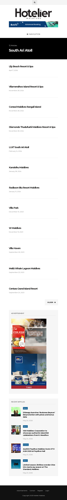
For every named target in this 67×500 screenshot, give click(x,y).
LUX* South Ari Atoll (19, 147)
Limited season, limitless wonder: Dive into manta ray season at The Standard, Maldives (39, 467)
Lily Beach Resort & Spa (21, 66)
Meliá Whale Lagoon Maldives (24, 268)
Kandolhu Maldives (19, 167)
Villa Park (13, 208)
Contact (32, 490)
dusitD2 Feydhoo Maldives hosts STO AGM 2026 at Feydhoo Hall (38, 450)
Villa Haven (14, 248)
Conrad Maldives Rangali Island (25, 107)
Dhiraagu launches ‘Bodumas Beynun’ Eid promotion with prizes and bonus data (39, 414)
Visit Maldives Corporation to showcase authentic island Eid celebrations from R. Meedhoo (36, 433)
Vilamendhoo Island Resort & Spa (26, 86)
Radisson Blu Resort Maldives (24, 187)
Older (51, 302)
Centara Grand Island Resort (23, 288)
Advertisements (22, 490)
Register (40, 490)
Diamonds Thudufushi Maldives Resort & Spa (32, 127)
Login (47, 490)
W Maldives (15, 228)
